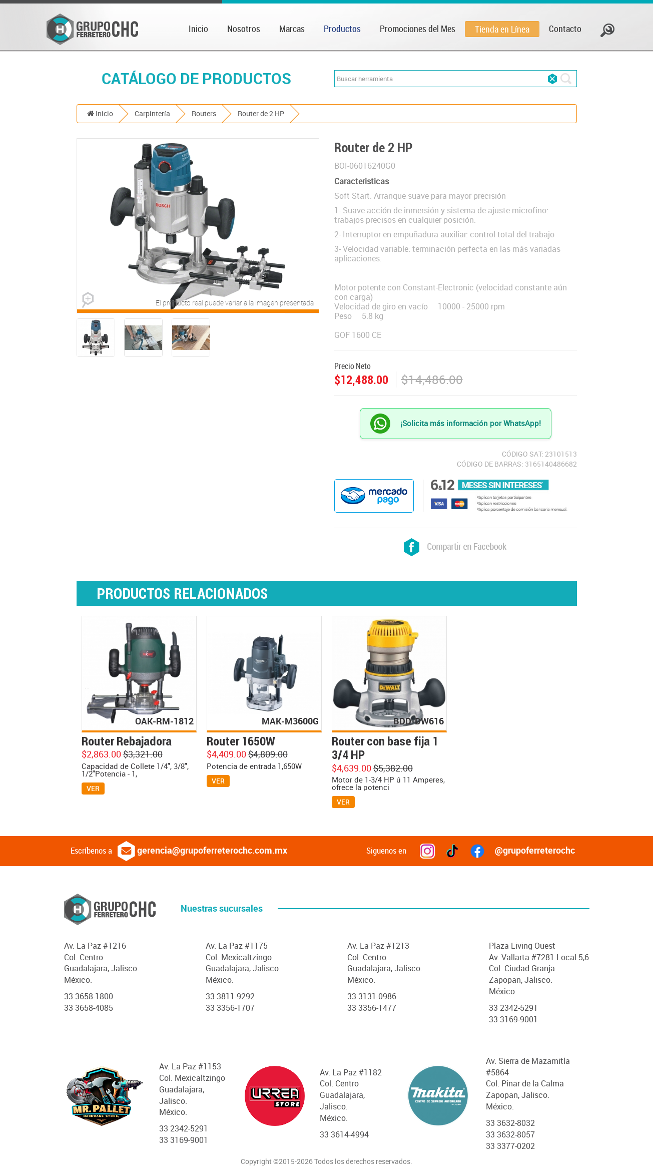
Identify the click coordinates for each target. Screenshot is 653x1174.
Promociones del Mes (417, 29)
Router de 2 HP (261, 113)
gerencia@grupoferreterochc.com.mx (202, 850)
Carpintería (152, 113)
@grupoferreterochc (522, 850)
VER (93, 788)
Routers (204, 113)
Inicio (198, 29)
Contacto (565, 29)
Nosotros (243, 29)
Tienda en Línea (502, 29)
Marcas (292, 29)
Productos (342, 29)
